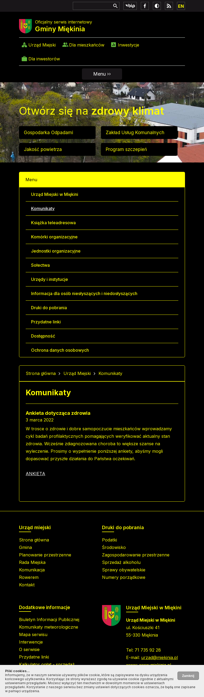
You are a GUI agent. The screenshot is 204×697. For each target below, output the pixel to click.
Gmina (25, 547)
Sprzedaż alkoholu (121, 562)
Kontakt (27, 584)
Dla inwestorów (44, 58)
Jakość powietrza (43, 149)
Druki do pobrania (49, 307)
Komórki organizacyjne (54, 236)
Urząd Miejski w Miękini (54, 194)
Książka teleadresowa (53, 222)
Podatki (109, 540)
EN (181, 6)
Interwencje (31, 642)
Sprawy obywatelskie (123, 569)
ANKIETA (35, 473)
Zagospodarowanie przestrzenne (135, 554)
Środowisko (114, 547)
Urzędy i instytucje (49, 279)
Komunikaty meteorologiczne (48, 627)
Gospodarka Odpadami (48, 132)
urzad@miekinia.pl (159, 657)
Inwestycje (128, 45)
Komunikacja (32, 569)
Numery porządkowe (123, 577)
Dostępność (43, 336)
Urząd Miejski (42, 45)
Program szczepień (126, 149)
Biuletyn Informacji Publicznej (49, 619)
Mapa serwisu (33, 634)
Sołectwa (40, 265)
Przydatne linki (46, 321)
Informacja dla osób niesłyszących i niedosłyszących (84, 293)
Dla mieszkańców (86, 45)
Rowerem (29, 577)
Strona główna (41, 373)
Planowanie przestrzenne (45, 554)
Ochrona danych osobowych (60, 350)
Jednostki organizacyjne (56, 251)
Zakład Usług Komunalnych (135, 132)
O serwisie (29, 649)
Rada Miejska (32, 562)
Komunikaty (43, 208)
